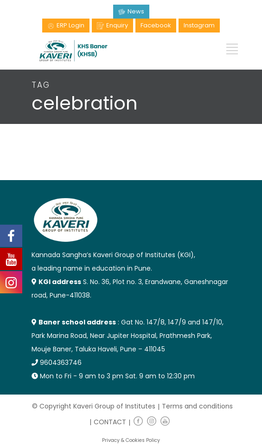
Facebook (156, 25)
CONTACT (110, 422)
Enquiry (117, 25)
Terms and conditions (197, 406)
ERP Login (70, 25)
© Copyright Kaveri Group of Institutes (93, 406)
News (136, 11)
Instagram (199, 25)
